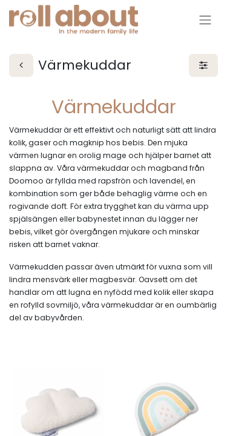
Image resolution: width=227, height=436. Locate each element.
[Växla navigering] (205, 20)
